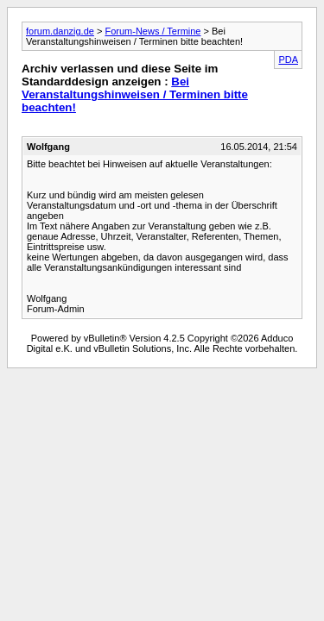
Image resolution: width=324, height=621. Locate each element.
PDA (288, 59)
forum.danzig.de (60, 31)
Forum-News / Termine (152, 31)
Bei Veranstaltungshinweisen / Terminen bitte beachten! (135, 94)
